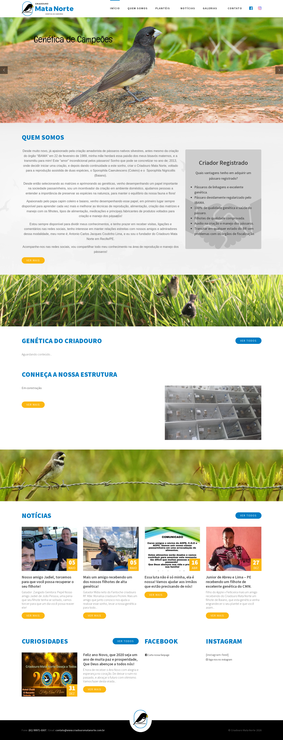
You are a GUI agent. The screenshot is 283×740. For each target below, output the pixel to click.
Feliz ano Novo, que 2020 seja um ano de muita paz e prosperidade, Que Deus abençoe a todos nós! (110, 659)
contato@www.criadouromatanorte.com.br (80, 730)
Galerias (210, 8)
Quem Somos (138, 8)
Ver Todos (248, 340)
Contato (235, 8)
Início (115, 8)
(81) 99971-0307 (38, 730)
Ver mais (33, 260)
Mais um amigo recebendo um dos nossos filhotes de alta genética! (107, 582)
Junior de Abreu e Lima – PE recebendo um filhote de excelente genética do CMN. (229, 582)
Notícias (188, 8)
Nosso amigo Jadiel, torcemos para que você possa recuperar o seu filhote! (48, 582)
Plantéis (162, 8)
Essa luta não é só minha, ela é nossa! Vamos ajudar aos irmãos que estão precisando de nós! (170, 582)
